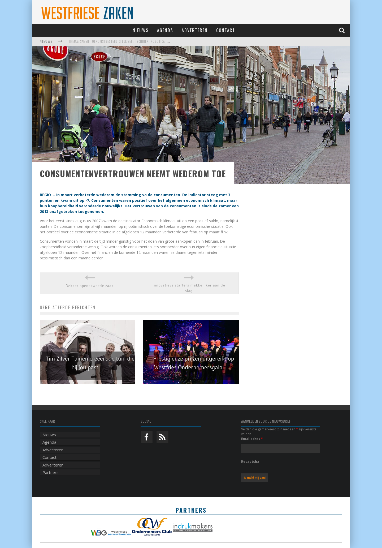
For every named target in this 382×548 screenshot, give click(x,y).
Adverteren (195, 30)
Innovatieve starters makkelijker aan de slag (189, 288)
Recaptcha (250, 461)
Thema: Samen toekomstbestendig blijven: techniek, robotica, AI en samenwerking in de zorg (141, 41)
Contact (225, 30)
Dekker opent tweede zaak (90, 285)
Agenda (165, 30)
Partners (50, 472)
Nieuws (141, 30)
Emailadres (252, 438)
